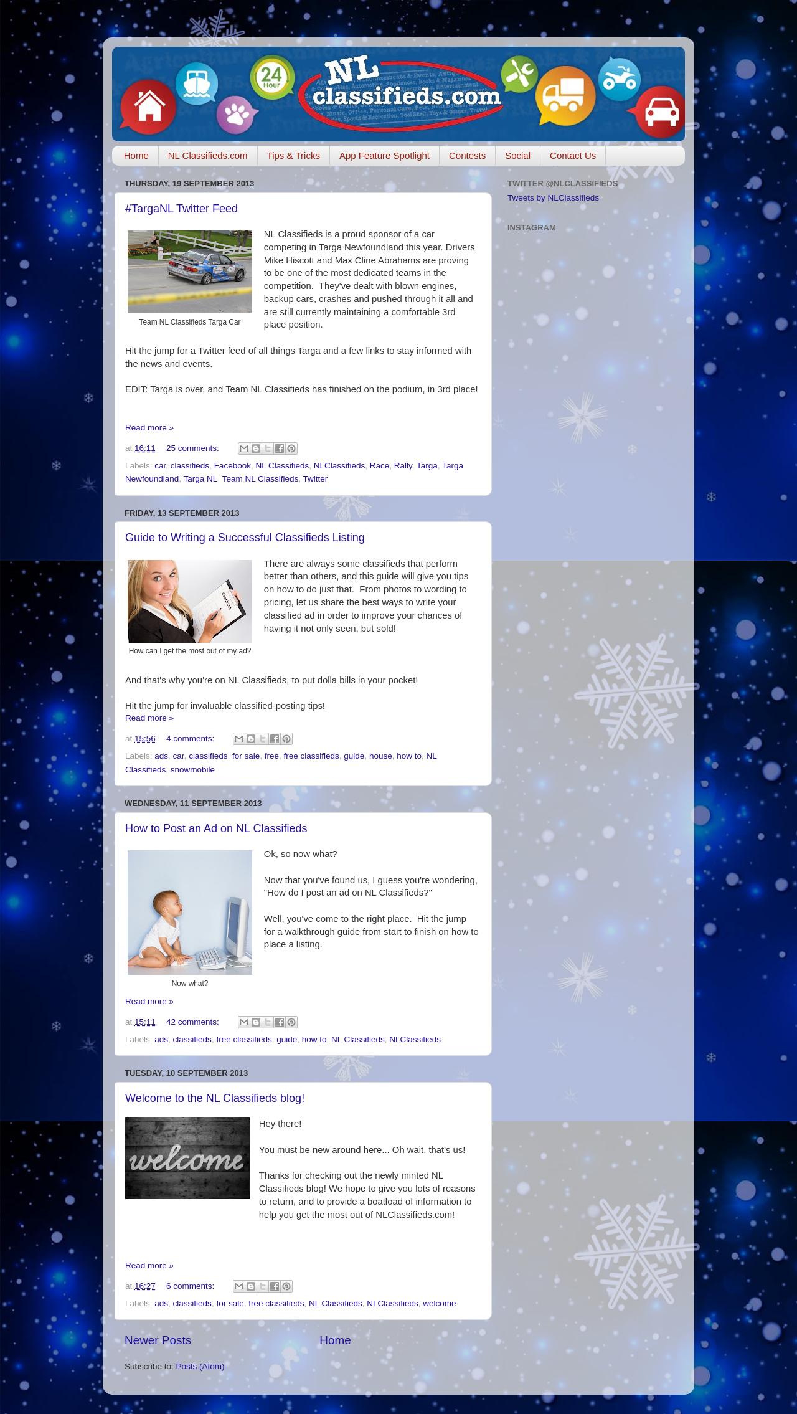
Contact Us (573, 155)
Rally (403, 465)
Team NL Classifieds (260, 478)
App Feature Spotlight (384, 155)
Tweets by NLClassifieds (553, 197)
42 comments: (194, 1022)
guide (354, 756)
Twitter (315, 478)
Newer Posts (158, 1340)
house (380, 756)
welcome (439, 1303)
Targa (427, 465)
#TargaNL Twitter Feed (181, 208)
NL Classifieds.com (208, 155)
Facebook (232, 465)
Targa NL (201, 478)
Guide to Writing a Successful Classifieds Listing (245, 537)
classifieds (190, 465)
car (160, 465)
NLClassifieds (339, 465)
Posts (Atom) (200, 1366)
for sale (246, 756)
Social (518, 155)
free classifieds (311, 756)
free (272, 756)
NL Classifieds (282, 465)
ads (161, 756)
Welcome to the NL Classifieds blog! (214, 1098)
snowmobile (193, 769)
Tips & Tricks (293, 155)
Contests (467, 155)
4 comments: (191, 738)
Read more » (149, 427)
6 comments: (191, 1286)
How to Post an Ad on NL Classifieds (216, 828)
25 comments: (194, 448)
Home (136, 155)
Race (380, 465)
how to (409, 756)
